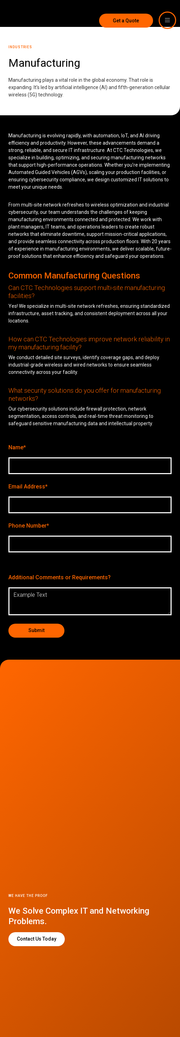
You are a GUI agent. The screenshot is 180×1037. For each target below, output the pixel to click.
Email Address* (28, 486)
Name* (17, 447)
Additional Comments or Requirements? (59, 577)
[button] (167, 20)
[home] (21, 13)
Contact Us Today (36, 939)
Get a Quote (125, 20)
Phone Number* (28, 525)
